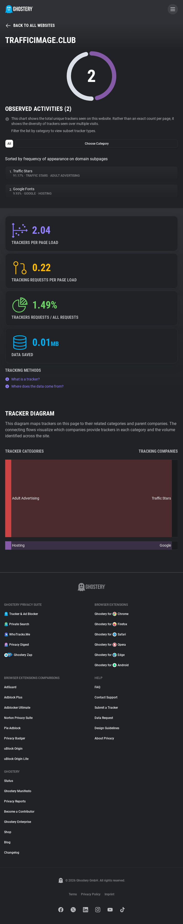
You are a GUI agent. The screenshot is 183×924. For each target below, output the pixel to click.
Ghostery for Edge (110, 655)
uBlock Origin (13, 748)
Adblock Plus (13, 697)
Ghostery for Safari (110, 634)
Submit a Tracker (106, 707)
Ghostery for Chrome (111, 614)
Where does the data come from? (34, 386)
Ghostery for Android (112, 665)
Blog (7, 842)
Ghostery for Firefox (111, 624)
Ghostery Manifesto (17, 791)
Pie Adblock (12, 728)
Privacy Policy (90, 894)
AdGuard (10, 687)
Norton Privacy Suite (18, 718)
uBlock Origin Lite (16, 759)
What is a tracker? (22, 379)
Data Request (104, 718)
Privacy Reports (15, 801)
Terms (73, 894)
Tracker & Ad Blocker (21, 614)
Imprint (109, 894)
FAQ (97, 687)
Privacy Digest (16, 645)
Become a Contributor (19, 811)
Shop (7, 832)
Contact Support (106, 697)
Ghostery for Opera (110, 645)
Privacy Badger (14, 738)
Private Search (16, 624)
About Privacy (104, 738)
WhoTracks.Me (17, 634)
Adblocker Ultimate (17, 707)
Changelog (11, 852)
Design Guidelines (107, 728)
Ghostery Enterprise (17, 822)
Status (8, 781)
